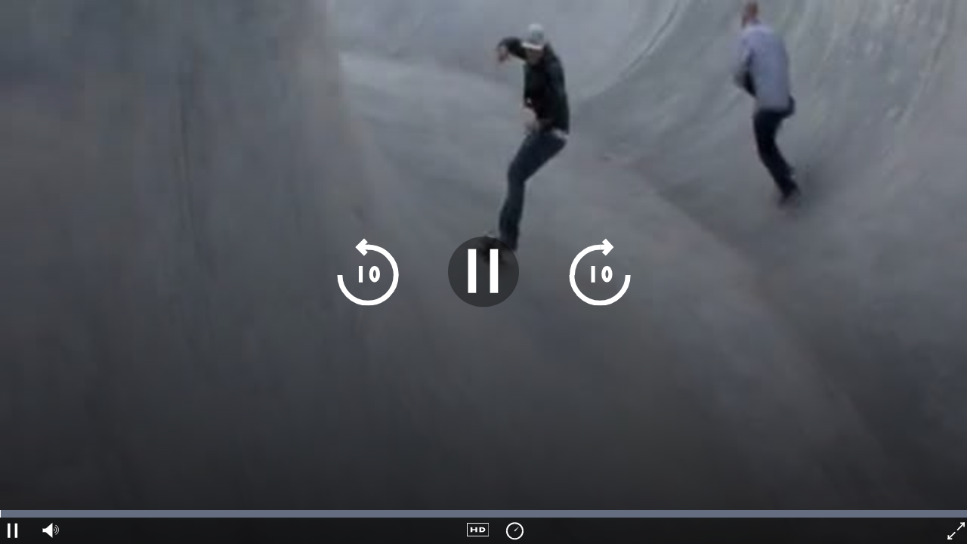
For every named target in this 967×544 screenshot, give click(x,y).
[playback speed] (514, 530)
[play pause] (483, 271)
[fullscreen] (954, 530)
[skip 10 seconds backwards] (367, 271)
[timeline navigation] (483, 514)
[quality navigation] (477, 530)
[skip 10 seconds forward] (599, 271)
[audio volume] (48, 530)
